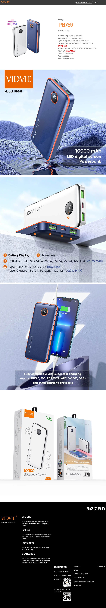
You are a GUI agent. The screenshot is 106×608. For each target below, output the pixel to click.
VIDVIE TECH (101, 566)
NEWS (76, 570)
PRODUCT (77, 566)
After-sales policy (81, 574)
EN (96, 2)
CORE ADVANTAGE (80, 578)
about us (77, 585)
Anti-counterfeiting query (84, 581)
